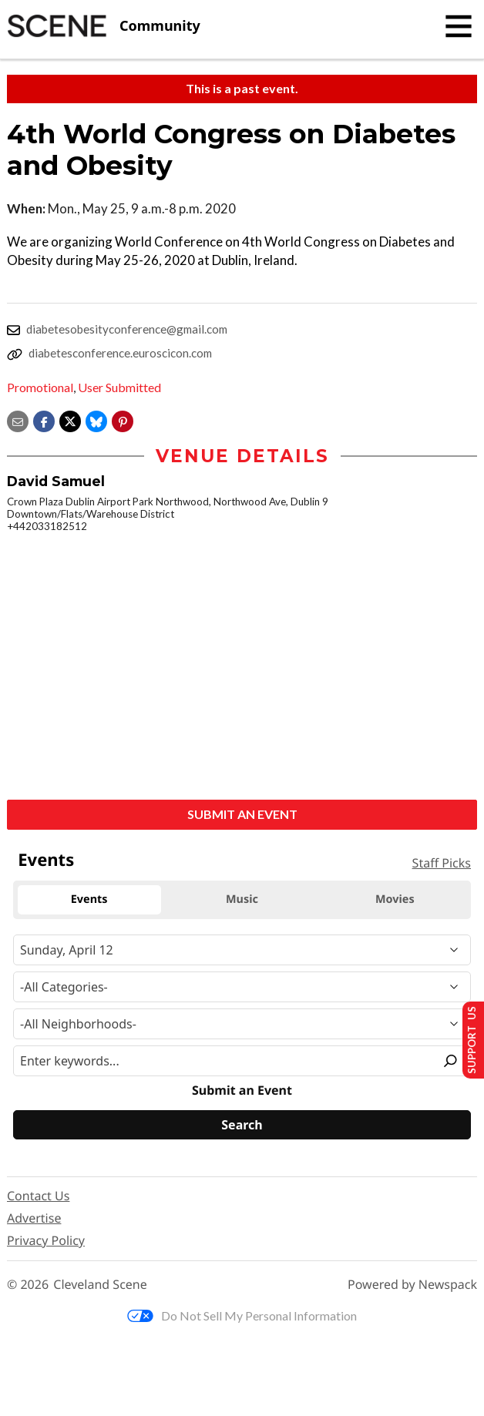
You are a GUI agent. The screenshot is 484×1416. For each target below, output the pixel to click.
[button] (122, 419)
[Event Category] (242, 986)
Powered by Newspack (412, 1285)
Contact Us (38, 1195)
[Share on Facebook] (44, 419)
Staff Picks (441, 862)
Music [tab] (242, 899)
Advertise (34, 1218)
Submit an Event (242, 814)
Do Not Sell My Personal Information (242, 1315)
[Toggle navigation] (458, 26)
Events (46, 859)
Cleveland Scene (100, 1285)
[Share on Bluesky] (96, 419)
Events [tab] (89, 899)
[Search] (242, 1124)
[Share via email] (18, 419)
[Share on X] (70, 419)
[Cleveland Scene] (103, 26)
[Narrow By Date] (242, 949)
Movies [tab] (395, 899)
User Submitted (119, 387)
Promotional (40, 387)
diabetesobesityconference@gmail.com (126, 329)
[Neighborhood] (242, 1023)
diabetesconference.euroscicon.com (120, 353)
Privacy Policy (46, 1240)
